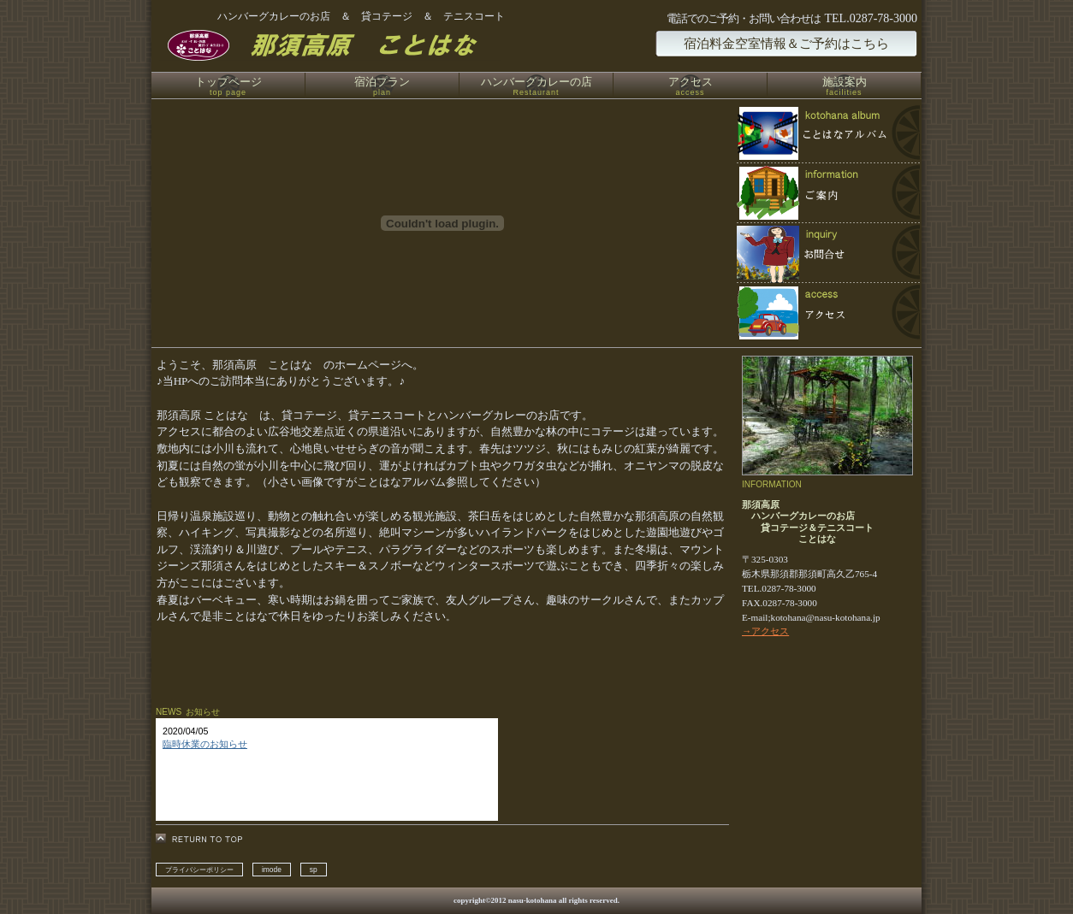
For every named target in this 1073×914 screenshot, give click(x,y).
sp (313, 869)
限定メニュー (827, 133)
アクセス (827, 312)
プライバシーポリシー (199, 869)
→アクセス (765, 631)
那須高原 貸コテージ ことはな (360, 45)
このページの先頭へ (204, 839)
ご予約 (827, 253)
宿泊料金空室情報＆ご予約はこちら (786, 43)
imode (272, 869)
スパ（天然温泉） (827, 193)
